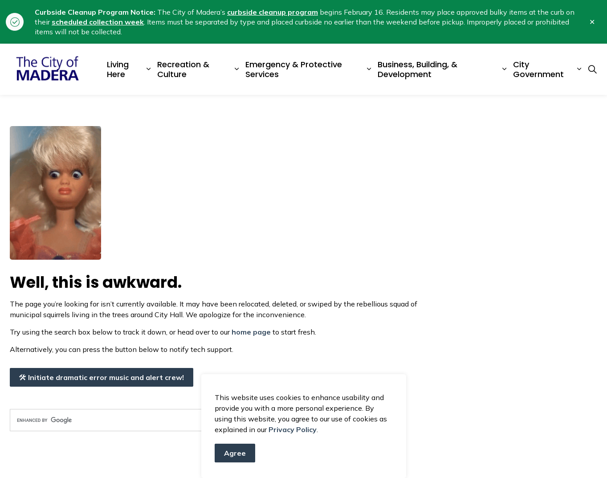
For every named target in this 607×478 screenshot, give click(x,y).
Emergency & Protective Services (293, 69)
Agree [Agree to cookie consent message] (235, 453)
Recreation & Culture (183, 69)
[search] (155, 420)
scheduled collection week (98, 21)
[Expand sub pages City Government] (579, 69)
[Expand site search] (593, 69)
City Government (538, 69)
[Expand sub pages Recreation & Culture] (237, 69)
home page (251, 331)
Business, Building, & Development (417, 69)
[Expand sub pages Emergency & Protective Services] (369, 69)
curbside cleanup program (272, 12)
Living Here (118, 69)
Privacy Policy (293, 429)
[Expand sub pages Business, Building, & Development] (504, 69)
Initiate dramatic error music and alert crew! (101, 377)
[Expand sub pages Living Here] (149, 69)
